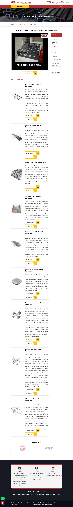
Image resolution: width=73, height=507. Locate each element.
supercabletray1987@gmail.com (65, 3)
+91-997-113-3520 (36, 479)
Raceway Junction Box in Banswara (34, 270)
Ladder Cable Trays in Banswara (33, 85)
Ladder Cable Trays (55, 43)
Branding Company (47, 504)
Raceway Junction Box (56, 60)
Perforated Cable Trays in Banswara (34, 232)
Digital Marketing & (37, 504)
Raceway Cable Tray (55, 47)
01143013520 (33, 474)
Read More (31, 119)
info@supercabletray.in (64, 2)
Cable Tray (19, 24)
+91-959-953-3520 (51, 3)
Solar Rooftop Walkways (55, 64)
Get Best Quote (32, 116)
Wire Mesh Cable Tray (56, 68)
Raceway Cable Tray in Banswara (33, 126)
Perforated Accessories (55, 51)
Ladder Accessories (55, 55)
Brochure (20, 6)
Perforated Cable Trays (56, 38)
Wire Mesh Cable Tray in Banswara (33, 400)
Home (12, 24)
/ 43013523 (40, 474)
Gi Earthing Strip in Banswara (35, 162)
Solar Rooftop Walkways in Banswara (34, 197)
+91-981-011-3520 (50, 2)
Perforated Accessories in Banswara (34, 304)
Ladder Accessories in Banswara (33, 350)
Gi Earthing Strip (56, 72)
